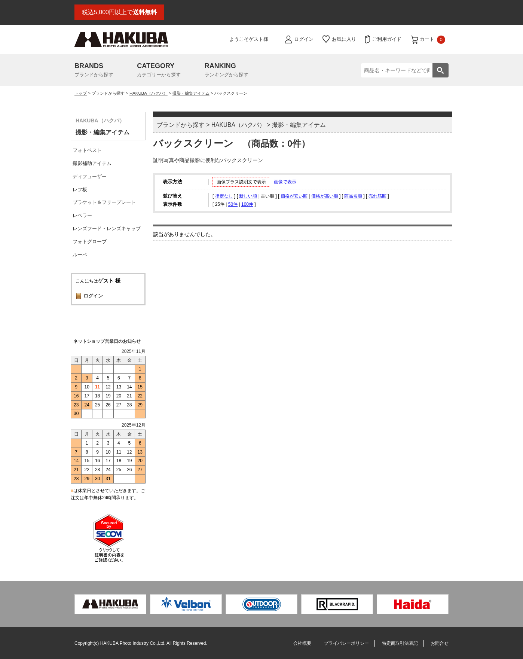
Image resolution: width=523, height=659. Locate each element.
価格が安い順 (294, 196)
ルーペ (80, 254)
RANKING (226, 70)
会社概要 (302, 643)
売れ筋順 (377, 196)
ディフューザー (90, 176)
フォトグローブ (90, 241)
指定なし (224, 196)
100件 (247, 204)
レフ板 (80, 189)
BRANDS (93, 70)
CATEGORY (159, 70)
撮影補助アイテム (92, 163)
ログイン (304, 39)
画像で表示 (285, 181)
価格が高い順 (324, 196)
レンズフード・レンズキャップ (107, 228)
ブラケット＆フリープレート (104, 202)
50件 (233, 204)
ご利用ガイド (386, 39)
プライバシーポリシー (346, 643)
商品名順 (353, 196)
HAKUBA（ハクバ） (148, 93)
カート (432, 40)
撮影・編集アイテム (190, 93)
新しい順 (248, 196)
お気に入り (344, 39)
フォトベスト (87, 150)
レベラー (82, 215)
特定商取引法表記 (400, 643)
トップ (80, 93)
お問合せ (440, 643)
